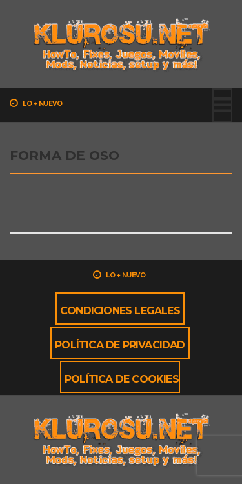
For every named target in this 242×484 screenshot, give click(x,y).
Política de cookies (122, 379)
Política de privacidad (120, 345)
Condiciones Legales (120, 311)
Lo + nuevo (36, 103)
